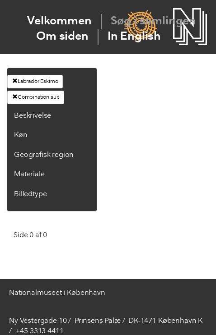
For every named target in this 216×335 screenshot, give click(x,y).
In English (134, 36)
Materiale (29, 174)
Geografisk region (44, 155)
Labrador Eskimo (35, 81)
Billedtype (30, 194)
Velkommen (59, 21)
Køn (21, 135)
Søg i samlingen (154, 21)
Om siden (62, 36)
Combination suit (35, 97)
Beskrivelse (32, 115)
